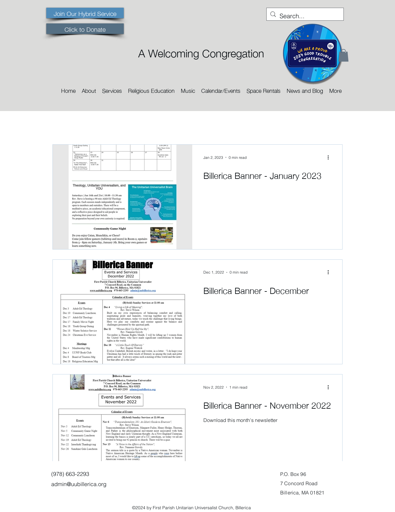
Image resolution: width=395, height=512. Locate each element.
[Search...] (305, 16)
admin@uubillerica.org (78, 484)
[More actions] (330, 157)
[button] (89, 88)
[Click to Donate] (85, 28)
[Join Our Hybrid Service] (85, 13)
